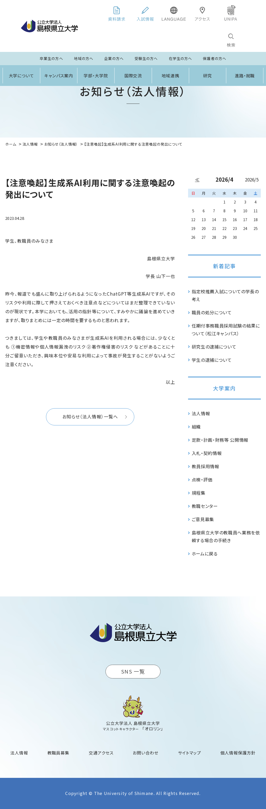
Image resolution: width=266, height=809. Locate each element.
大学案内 (224, 388)
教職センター (205, 506)
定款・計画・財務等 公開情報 (220, 440)
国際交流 (133, 75)
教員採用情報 (205, 466)
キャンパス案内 (58, 75)
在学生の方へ (180, 58)
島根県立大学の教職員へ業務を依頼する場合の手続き (226, 536)
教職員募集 (59, 753)
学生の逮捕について (212, 360)
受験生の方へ (146, 58)
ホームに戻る (205, 553)
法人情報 (201, 413)
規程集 (198, 493)
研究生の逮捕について (214, 346)
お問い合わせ (145, 753)
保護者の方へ (214, 58)
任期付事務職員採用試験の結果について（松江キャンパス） (226, 329)
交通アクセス (101, 753)
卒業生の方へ (51, 58)
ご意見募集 (203, 519)
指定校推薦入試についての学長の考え (225, 295)
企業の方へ (114, 58)
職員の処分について (212, 312)
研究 (207, 75)
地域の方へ (84, 58)
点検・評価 (202, 479)
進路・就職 (245, 75)
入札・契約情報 (207, 453)
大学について (21, 75)
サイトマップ (189, 753)
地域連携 (170, 75)
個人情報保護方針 (238, 753)
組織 (196, 426)
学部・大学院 (96, 75)
